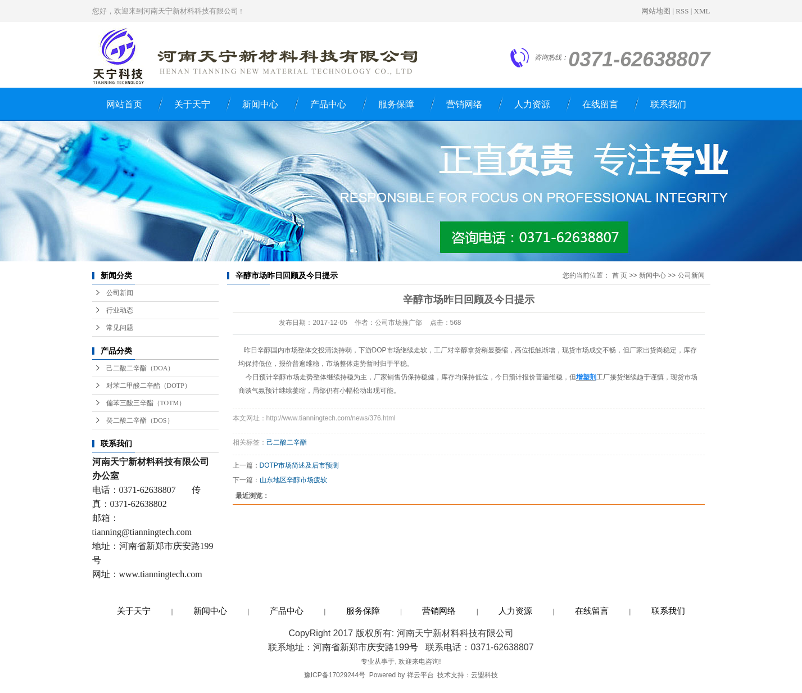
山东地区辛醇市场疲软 (293, 480)
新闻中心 (260, 104)
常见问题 (119, 328)
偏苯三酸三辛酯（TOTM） (146, 403)
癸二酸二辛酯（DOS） (140, 420)
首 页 (619, 275)
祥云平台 (420, 675)
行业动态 (119, 310)
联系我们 (668, 104)
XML (702, 11)
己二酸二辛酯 (286, 442)
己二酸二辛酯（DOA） (140, 368)
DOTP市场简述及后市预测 (299, 465)
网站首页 (124, 104)
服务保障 (396, 104)
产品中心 (328, 104)
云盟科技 (484, 675)
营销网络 (464, 104)
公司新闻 (119, 293)
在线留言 (600, 104)
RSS (682, 11)
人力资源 (532, 104)
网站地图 (655, 11)
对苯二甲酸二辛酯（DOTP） (148, 385)
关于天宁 (192, 104)
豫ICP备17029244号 (334, 675)
